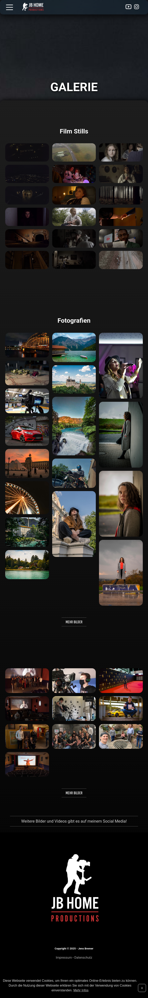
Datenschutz (83, 957)
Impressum (64, 957)
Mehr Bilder (74, 622)
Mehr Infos (81, 990)
